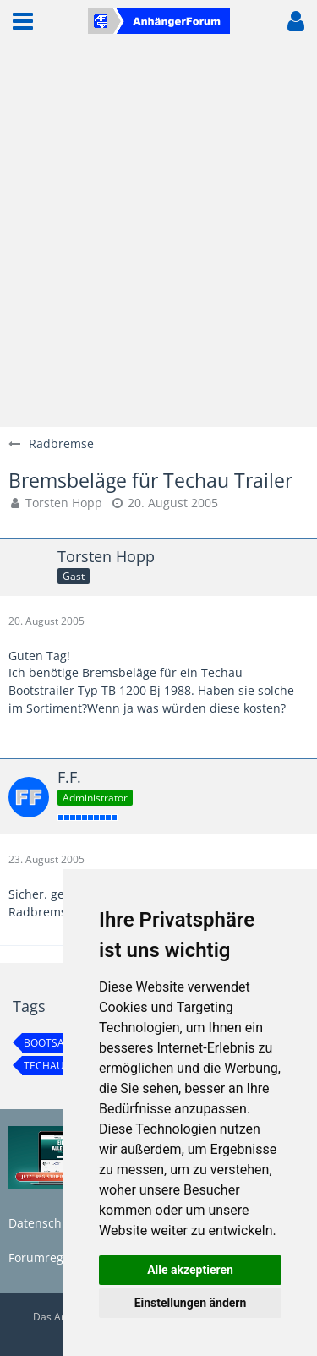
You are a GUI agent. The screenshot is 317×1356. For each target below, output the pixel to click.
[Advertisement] (158, 234)
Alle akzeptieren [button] (190, 1270)
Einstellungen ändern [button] (190, 1303)
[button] (22, 21)
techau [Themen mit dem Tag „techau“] (44, 1065)
